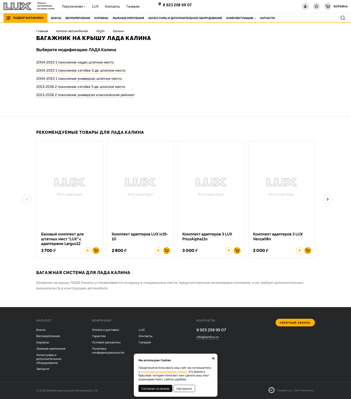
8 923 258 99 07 (177, 4)
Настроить (184, 388)
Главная (42, 31)
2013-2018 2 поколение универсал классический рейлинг (85, 94)
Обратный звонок (295, 323)
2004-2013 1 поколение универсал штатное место (79, 78)
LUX (94, 6)
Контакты (110, 6)
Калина (118, 31)
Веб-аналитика (304, 391)
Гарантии (99, 337)
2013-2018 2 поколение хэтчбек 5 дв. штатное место (80, 86)
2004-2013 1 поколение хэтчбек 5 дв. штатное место (80, 70)
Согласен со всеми (155, 388)
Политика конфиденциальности (108, 351)
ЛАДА (100, 31)
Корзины (42, 343)
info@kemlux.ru (208, 338)
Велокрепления (48, 337)
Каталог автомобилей (72, 31)
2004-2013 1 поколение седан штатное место (75, 62)
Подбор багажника (28, 18)
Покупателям (72, 6)
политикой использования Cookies (164, 371)
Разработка (284, 391)
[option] (71, 200)
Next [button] (327, 200)
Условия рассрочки (106, 343)
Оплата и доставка (105, 331)
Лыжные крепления (50, 349)
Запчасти (42, 370)
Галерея (130, 6)
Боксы (41, 331)
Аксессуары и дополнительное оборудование (48, 359)
